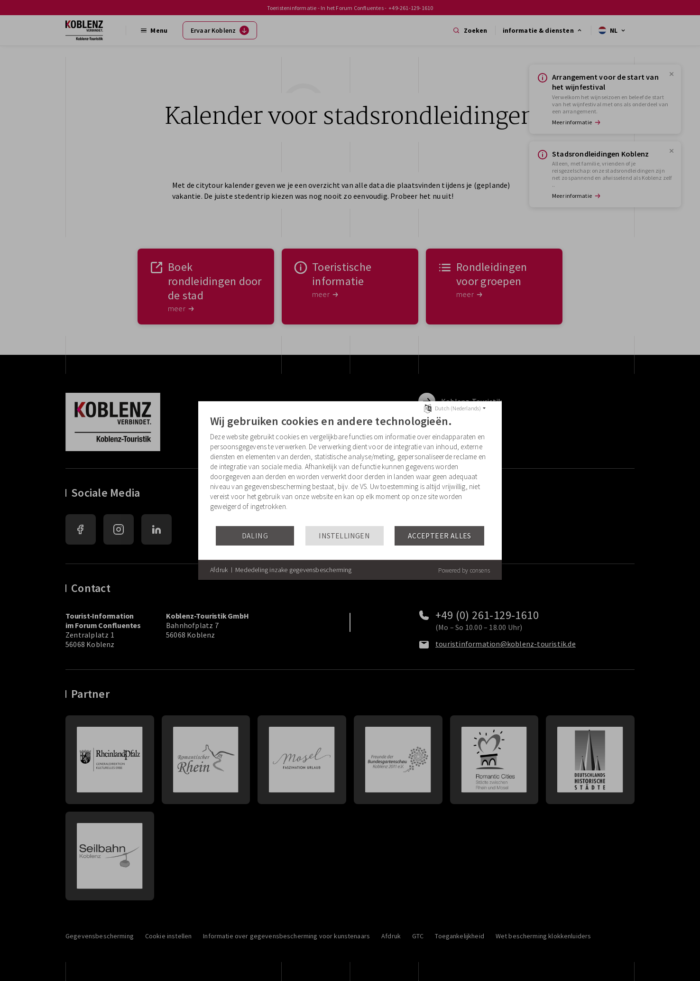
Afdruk (219, 569)
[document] (350, 470)
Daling (255, 535)
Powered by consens (464, 570)
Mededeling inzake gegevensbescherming (293, 569)
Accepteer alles (439, 535)
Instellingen (344, 535)
